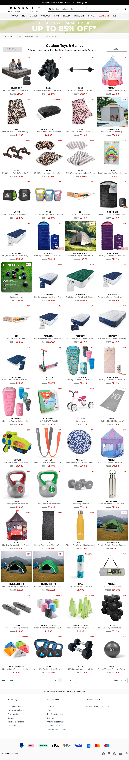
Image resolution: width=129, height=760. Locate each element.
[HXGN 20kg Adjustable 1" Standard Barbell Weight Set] (80, 75)
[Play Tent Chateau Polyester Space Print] (16, 530)
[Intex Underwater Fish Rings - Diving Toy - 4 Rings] (112, 158)
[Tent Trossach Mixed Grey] (112, 571)
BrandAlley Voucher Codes (97, 706)
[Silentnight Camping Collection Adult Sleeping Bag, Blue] (48, 241)
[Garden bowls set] (16, 282)
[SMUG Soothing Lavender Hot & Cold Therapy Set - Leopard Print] (48, 158)
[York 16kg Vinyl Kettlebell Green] (48, 489)
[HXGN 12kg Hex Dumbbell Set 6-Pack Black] (48, 75)
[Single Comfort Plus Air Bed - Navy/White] (16, 241)
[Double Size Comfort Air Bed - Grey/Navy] (80, 323)
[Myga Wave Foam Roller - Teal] (80, 571)
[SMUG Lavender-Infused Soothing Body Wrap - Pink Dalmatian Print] (80, 117)
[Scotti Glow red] (48, 365)
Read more (81, 691)
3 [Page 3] (70, 680)
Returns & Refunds (16, 722)
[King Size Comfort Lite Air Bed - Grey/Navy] (48, 282)
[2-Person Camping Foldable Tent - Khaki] (80, 241)
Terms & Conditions (16, 710)
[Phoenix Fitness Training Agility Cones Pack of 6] (80, 613)
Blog (49, 710)
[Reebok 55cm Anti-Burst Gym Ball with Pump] (112, 654)
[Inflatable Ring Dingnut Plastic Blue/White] (80, 447)
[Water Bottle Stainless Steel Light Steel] (112, 489)
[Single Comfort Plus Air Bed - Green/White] (80, 282)
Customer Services (16, 706)
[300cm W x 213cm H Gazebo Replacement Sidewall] (112, 117)
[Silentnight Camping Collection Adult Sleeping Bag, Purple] (112, 241)
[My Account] (117, 9)
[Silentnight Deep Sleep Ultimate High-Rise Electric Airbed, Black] (16, 75)
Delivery (11, 718)
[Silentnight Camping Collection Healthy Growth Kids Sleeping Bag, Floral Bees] (80, 365)
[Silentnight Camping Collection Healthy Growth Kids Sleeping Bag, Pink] (16, 406)
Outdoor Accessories (32, 36)
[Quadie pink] (80, 406)
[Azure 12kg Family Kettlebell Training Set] (48, 654)
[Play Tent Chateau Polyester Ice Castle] (112, 447)
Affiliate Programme (55, 722)
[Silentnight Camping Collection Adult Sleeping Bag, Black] (112, 199)
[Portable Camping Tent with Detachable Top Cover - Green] (112, 530)
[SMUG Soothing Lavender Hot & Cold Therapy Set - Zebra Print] (80, 158)
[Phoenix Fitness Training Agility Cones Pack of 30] (16, 654)
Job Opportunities (55, 714)
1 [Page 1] (60, 680)
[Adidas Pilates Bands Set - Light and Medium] (48, 447)
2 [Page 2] (65, 680)
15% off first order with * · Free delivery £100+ (64, 2)
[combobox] (78, 9)
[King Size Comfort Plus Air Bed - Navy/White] (48, 323)
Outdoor (19, 36)
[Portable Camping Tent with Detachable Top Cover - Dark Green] (16, 571)
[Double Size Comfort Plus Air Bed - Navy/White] (112, 282)
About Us (51, 706)
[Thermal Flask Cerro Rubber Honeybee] (80, 530)
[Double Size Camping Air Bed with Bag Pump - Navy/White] (16, 365)
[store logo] (21, 9)
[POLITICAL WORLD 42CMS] (48, 406)
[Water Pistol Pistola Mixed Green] (16, 447)
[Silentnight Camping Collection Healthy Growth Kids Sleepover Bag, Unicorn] (112, 365)
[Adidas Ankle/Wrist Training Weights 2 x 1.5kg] (16, 199)
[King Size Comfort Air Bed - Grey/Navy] (112, 323)
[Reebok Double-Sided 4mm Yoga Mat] (112, 406)
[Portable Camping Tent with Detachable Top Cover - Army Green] (48, 571)
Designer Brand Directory (58, 729)
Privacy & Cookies (15, 714)
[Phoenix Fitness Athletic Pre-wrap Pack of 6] (48, 613)
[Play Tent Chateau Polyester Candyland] (112, 75)
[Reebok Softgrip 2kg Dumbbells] (16, 613)
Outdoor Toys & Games (51, 36)
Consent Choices (15, 725)
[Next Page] (75, 680)
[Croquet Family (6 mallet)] (16, 323)
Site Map (51, 718)
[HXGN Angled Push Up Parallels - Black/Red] (16, 158)
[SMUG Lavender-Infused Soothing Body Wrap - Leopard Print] (16, 117)
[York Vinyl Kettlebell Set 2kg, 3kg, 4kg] (48, 199)
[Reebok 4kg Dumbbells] (80, 489)
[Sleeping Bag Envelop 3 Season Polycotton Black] (48, 530)
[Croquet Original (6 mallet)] (80, 199)
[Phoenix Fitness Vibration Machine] (48, 117)
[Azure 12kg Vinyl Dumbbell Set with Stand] (112, 613)
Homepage (8, 36)
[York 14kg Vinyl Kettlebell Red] (16, 489)
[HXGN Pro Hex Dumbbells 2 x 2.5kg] (80, 654)
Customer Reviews (55, 725)
